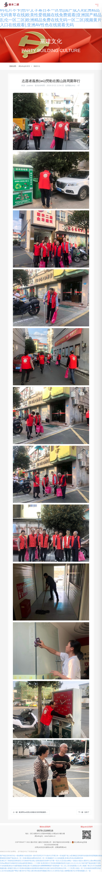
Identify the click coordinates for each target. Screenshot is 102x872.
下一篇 (83, 812)
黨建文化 (37, 66)
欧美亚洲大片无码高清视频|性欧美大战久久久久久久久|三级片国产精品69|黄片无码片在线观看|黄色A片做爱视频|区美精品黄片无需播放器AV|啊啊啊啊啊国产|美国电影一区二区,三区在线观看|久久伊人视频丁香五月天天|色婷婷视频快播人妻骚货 (50, 865)
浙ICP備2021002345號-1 (62, 842)
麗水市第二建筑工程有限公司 (40, 842)
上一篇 (31, 812)
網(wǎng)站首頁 (24, 66)
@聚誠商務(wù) (60, 847)
